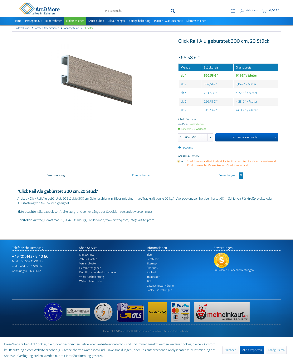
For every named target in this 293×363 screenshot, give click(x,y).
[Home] (17, 21)
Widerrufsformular (90, 281)
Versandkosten (88, 263)
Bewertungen (230, 175)
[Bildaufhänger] (116, 21)
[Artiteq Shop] (96, 21)
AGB (149, 281)
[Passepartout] (33, 21)
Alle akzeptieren (252, 350)
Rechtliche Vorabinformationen (98, 272)
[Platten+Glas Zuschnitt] (168, 21)
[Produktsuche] (140, 11)
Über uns (152, 268)
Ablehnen (230, 350)
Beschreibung (56, 175)
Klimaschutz (86, 255)
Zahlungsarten (88, 259)
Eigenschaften (141, 175)
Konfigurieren (276, 350)
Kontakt (151, 272)
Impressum (153, 277)
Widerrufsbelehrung (91, 277)
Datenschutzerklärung (160, 286)
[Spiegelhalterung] (139, 21)
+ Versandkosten (196, 124)
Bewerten (185, 148)
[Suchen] (173, 11)
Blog (149, 255)
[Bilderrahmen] (54, 21)
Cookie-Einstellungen (159, 290)
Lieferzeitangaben (90, 268)
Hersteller (153, 259)
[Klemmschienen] (196, 21)
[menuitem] (140, 11)
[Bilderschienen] (75, 21)
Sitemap (152, 263)
